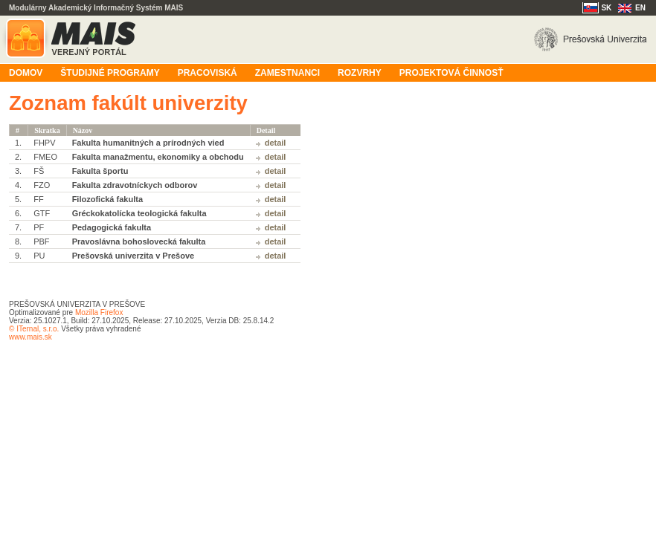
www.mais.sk (30, 337)
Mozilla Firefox (99, 312)
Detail (275, 142)
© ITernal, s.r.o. (34, 329)
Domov (25, 73)
